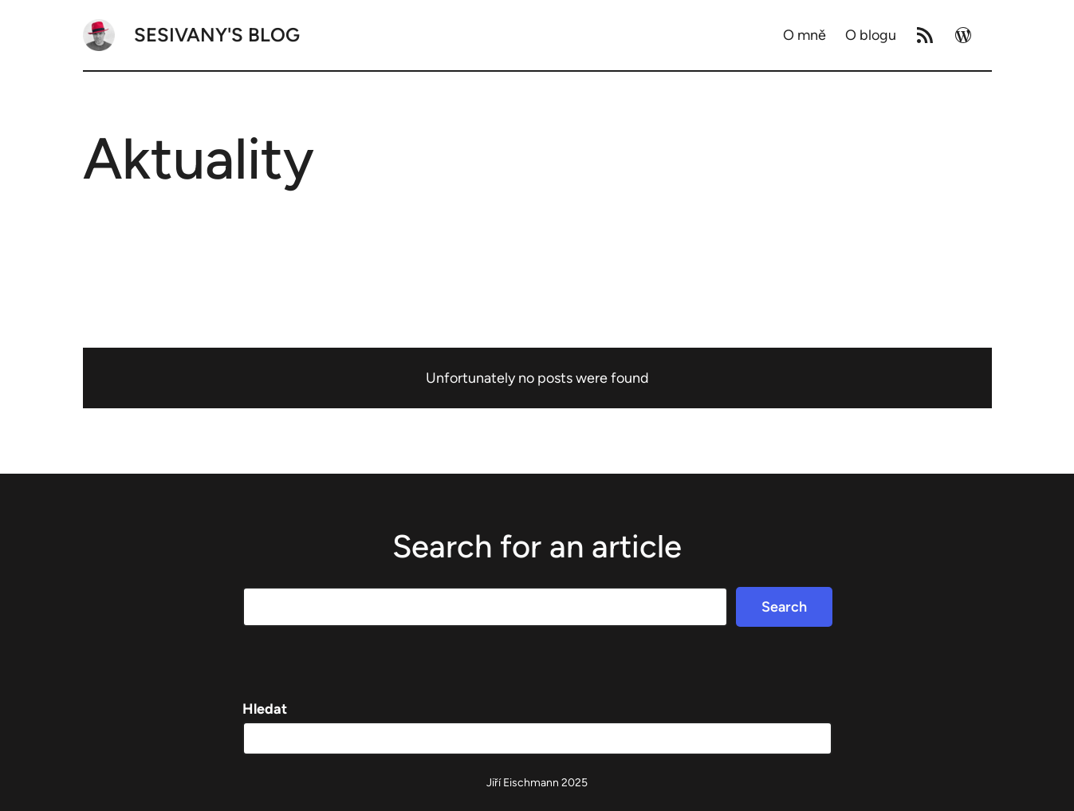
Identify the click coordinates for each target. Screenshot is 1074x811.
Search (784, 607)
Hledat (264, 709)
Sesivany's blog (217, 34)
